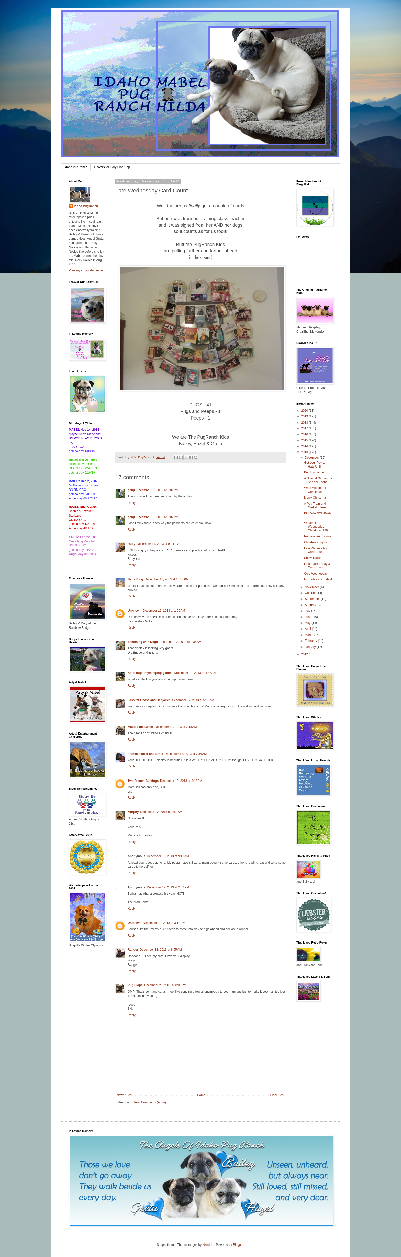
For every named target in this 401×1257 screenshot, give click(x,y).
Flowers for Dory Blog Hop (112, 167)
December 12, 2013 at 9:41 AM (168, 856)
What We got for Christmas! (315, 489)
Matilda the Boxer (140, 727)
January (311, 647)
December (312, 457)
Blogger (238, 1245)
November (312, 587)
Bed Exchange (314, 472)
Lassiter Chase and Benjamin (149, 700)
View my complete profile (86, 270)
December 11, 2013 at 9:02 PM (157, 517)
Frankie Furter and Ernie (145, 754)
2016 (305, 434)
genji (131, 490)
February (311, 641)
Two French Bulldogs (143, 781)
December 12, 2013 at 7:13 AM (176, 727)
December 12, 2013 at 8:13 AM (181, 781)
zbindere (208, 1245)
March (309, 635)
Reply (132, 503)
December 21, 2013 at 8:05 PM (165, 985)
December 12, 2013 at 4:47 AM (195, 673)
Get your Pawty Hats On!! (314, 464)
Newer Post (124, 1095)
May (308, 623)
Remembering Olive (317, 536)
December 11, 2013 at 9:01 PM (157, 490)
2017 (305, 428)
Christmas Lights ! (316, 542)
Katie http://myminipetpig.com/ (150, 673)
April (308, 629)
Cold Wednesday (315, 573)
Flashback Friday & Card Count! (317, 565)
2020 (305, 410)
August (310, 605)
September (313, 599)
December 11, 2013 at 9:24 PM (158, 544)
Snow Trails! (312, 558)
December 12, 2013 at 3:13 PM (164, 923)
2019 (305, 416)
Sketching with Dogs (143, 642)
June (308, 617)
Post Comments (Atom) (150, 1102)
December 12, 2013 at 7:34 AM (186, 754)
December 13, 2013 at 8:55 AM (161, 949)
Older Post (277, 1095)
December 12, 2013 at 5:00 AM (193, 700)
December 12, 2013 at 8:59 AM (161, 812)
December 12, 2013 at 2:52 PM (168, 887)
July (308, 611)
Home (201, 1095)
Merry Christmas (315, 497)
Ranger (133, 949)
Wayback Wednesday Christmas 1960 (316, 526)
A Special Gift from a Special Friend (318, 480)
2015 (305, 440)
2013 (305, 452)
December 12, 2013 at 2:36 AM (180, 642)
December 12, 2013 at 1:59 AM (164, 610)
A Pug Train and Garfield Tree (315, 505)
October (311, 593)
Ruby (131, 544)
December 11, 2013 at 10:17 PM (167, 579)
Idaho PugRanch (75, 167)
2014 (305, 446)
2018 (305, 422)
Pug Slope (135, 985)
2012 (305, 654)
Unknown (134, 610)
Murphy (133, 812)
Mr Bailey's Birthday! (318, 579)
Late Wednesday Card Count (315, 550)
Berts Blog (135, 579)
